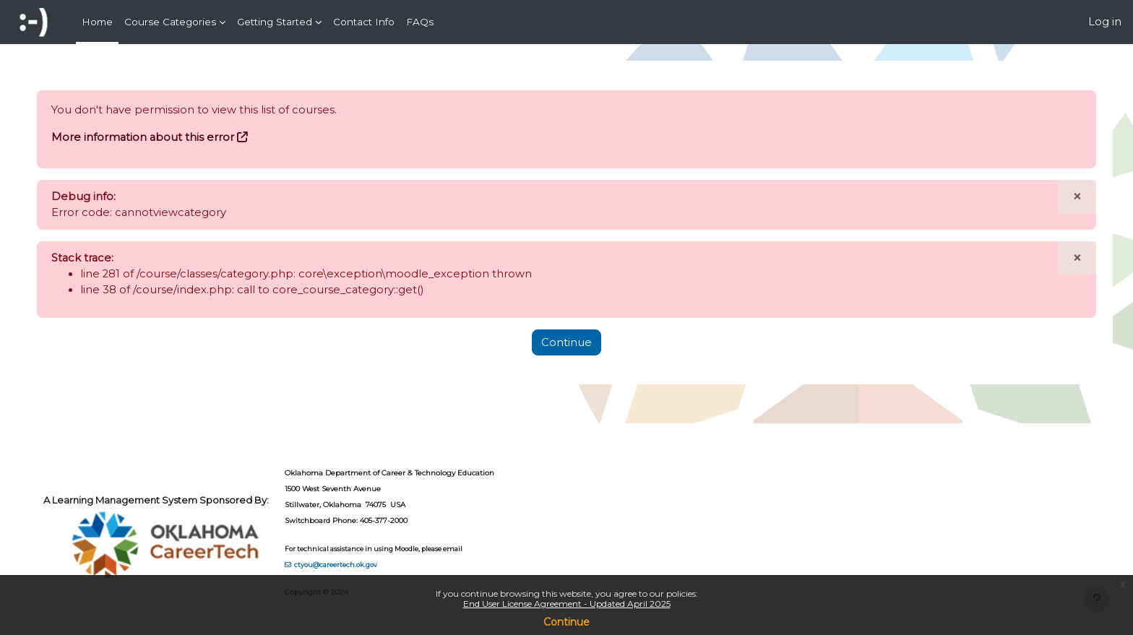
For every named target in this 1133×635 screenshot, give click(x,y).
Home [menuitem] (97, 21)
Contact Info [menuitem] (364, 21)
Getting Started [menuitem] (274, 21)
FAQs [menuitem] (420, 21)
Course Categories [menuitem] (170, 21)
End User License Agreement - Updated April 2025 (567, 603)
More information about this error (158, 137)
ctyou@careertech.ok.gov (350, 564)
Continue (566, 621)
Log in (1104, 21)
